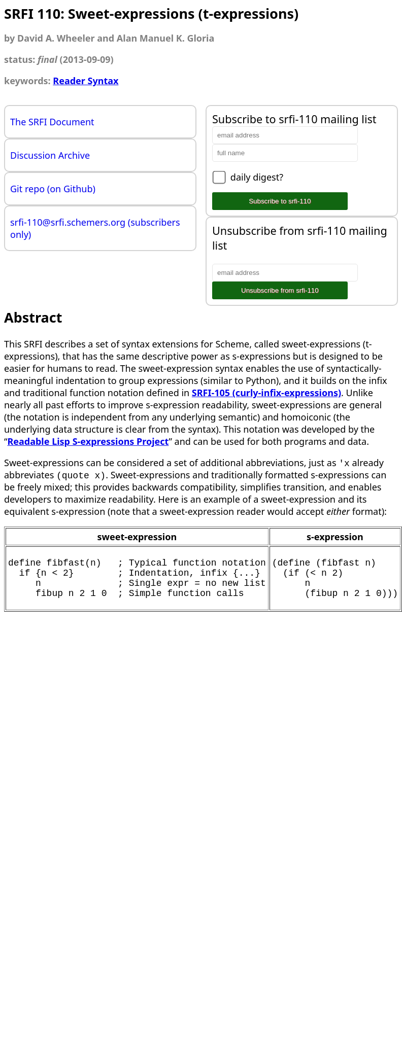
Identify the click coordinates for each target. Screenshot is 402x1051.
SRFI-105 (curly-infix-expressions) (266, 393)
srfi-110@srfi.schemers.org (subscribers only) (95, 228)
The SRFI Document (52, 122)
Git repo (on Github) (52, 189)
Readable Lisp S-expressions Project (88, 441)
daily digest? (256, 177)
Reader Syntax (85, 81)
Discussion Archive (50, 155)
